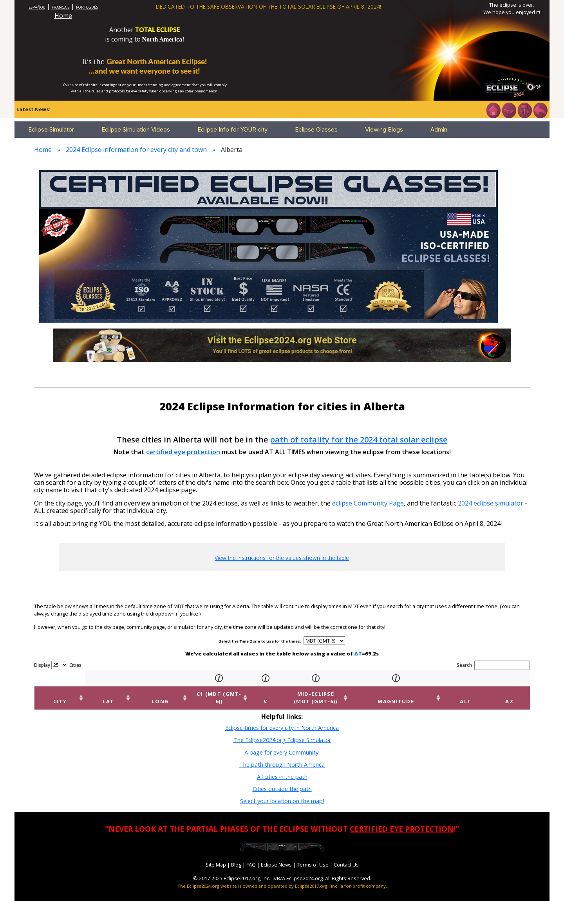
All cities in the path (282, 769)
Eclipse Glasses (316, 129)
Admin (438, 129)
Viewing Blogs (384, 129)
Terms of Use (313, 857)
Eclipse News (276, 857)
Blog (236, 857)
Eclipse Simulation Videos (135, 129)
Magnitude (430, 693)
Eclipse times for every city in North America (282, 720)
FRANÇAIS (60, 7)
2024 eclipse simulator (490, 503)
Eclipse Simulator (51, 129)
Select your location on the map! (282, 793)
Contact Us (346, 857)
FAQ (251, 857)
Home (63, 15)
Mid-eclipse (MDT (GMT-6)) (330, 693)
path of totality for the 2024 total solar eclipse (358, 439)
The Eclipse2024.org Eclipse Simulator (282, 732)
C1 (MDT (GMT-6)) (194, 693)
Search (493, 665)
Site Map (216, 857)
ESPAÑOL (37, 7)
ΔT (358, 653)
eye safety (139, 91)
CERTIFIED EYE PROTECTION (402, 821)
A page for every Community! (282, 744)
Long (127, 693)
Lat (89, 693)
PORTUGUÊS (87, 7)
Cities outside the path (282, 781)
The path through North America (282, 756)
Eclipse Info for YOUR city (232, 129)
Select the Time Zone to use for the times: (260, 641)
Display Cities (57, 665)
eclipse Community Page (368, 503)
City (53, 693)
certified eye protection (183, 452)
